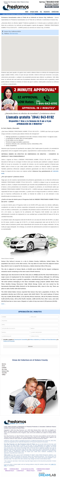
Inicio (4, 14)
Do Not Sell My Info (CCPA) (27, 469)
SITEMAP (39, 470)
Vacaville (4, 373)
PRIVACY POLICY (31, 470)
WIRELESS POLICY (9, 470)
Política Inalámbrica (35, 339)
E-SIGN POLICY (20, 470)
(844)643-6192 (52, 2)
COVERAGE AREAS (14, 469)
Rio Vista (4, 369)
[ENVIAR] (30, 346)
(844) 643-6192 (42, 117)
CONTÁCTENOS (55, 12)
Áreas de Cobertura (10, 14)
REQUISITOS (47, 12)
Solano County (25, 14)
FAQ (41, 12)
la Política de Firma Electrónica (48, 339)
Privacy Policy (20, 428)
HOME (5, 469)
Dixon (3, 365)
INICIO (26, 12)
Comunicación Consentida (20, 339)
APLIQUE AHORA (34, 12)
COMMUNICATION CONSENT (43, 469)
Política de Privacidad (8, 341)
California (18, 14)
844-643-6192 (14, 33)
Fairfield (4, 367)
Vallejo (3, 374)
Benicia (4, 364)
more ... (3, 303)
